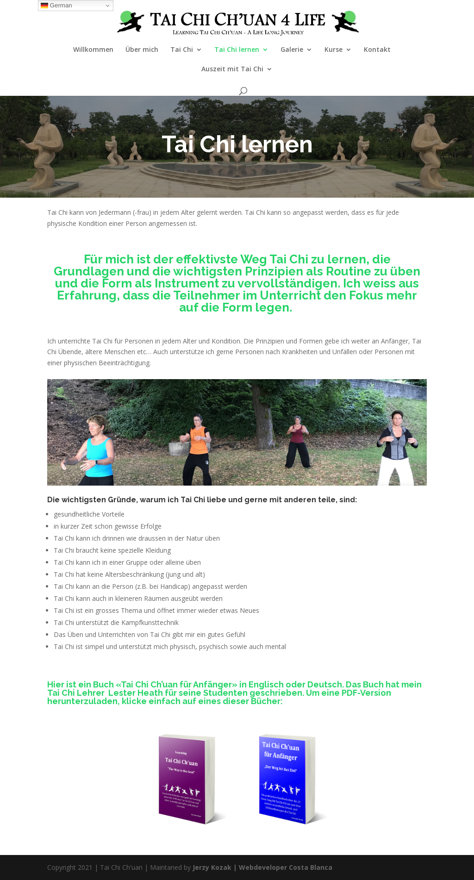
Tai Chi (181, 50)
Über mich (141, 50)
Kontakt (377, 50)
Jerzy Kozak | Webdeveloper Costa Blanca (262, 867)
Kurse (333, 50)
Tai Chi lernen (236, 50)
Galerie (292, 50)
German (56, 5)
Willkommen (93, 50)
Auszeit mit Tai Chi (232, 69)
